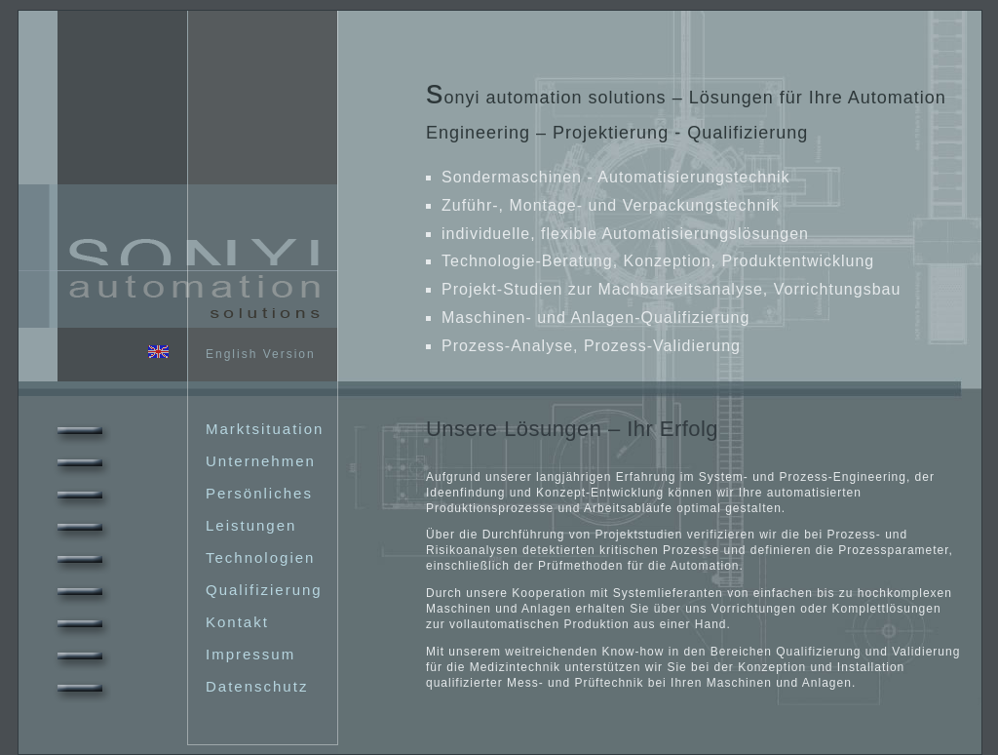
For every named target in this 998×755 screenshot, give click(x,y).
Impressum (172, 654)
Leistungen (172, 525)
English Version (232, 354)
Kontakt (159, 622)
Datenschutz (178, 686)
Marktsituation (186, 428)
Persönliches (181, 493)
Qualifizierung (186, 589)
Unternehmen (182, 461)
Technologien (182, 557)
